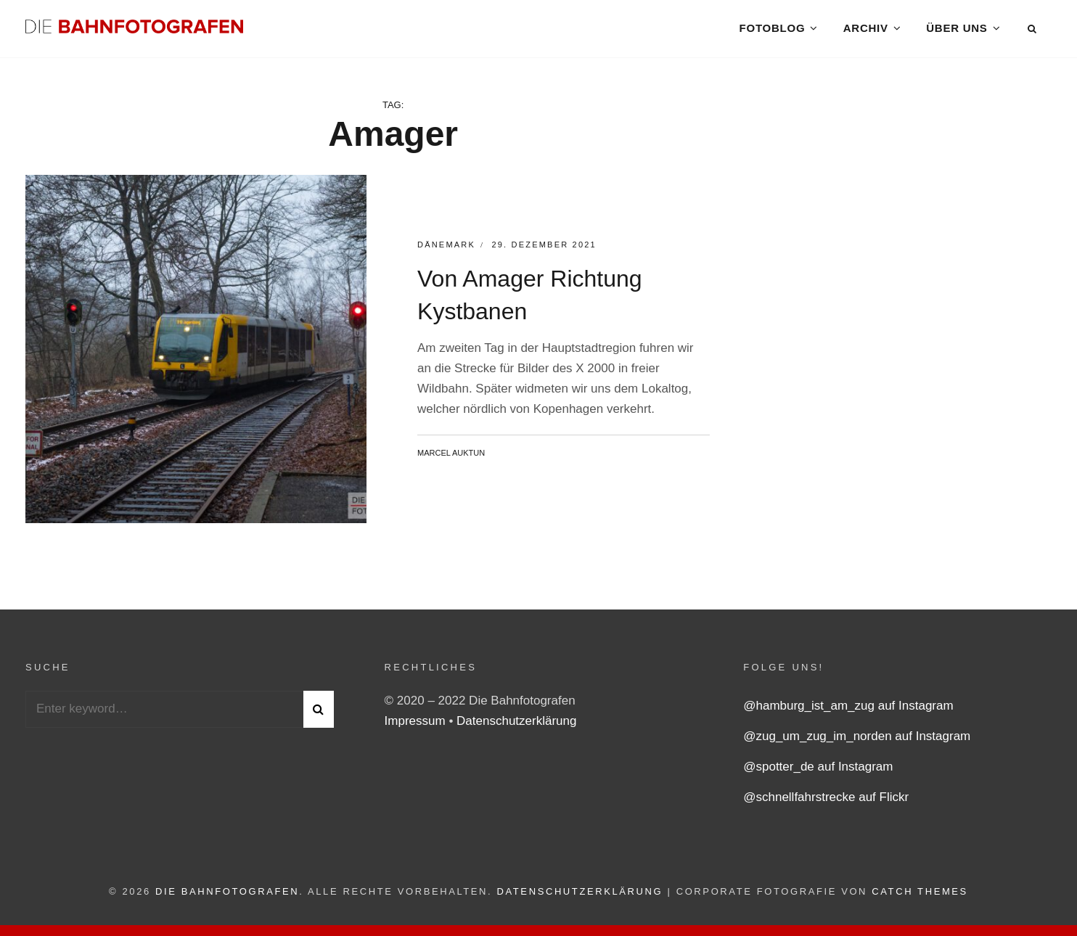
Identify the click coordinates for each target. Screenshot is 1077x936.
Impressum (417, 724)
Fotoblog (772, 28)
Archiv (865, 28)
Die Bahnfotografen (227, 894)
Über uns (956, 28)
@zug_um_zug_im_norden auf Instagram (856, 739)
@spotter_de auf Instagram (818, 769)
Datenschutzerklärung (516, 724)
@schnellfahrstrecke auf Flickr (826, 800)
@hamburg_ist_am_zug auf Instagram (848, 708)
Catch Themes (920, 894)
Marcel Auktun (451, 455)
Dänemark (446, 248)
